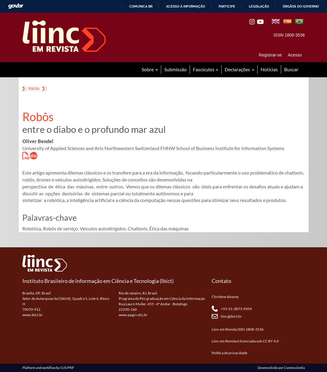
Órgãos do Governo (301, 6)
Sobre (148, 69)
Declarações (238, 69)
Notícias (269, 69)
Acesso (295, 55)
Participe (227, 6)
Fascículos (204, 69)
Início (33, 88)
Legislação (259, 6)
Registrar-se (270, 55)
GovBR (15, 6)
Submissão (175, 69)
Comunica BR (140, 6)
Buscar (291, 69)
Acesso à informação (185, 6)
